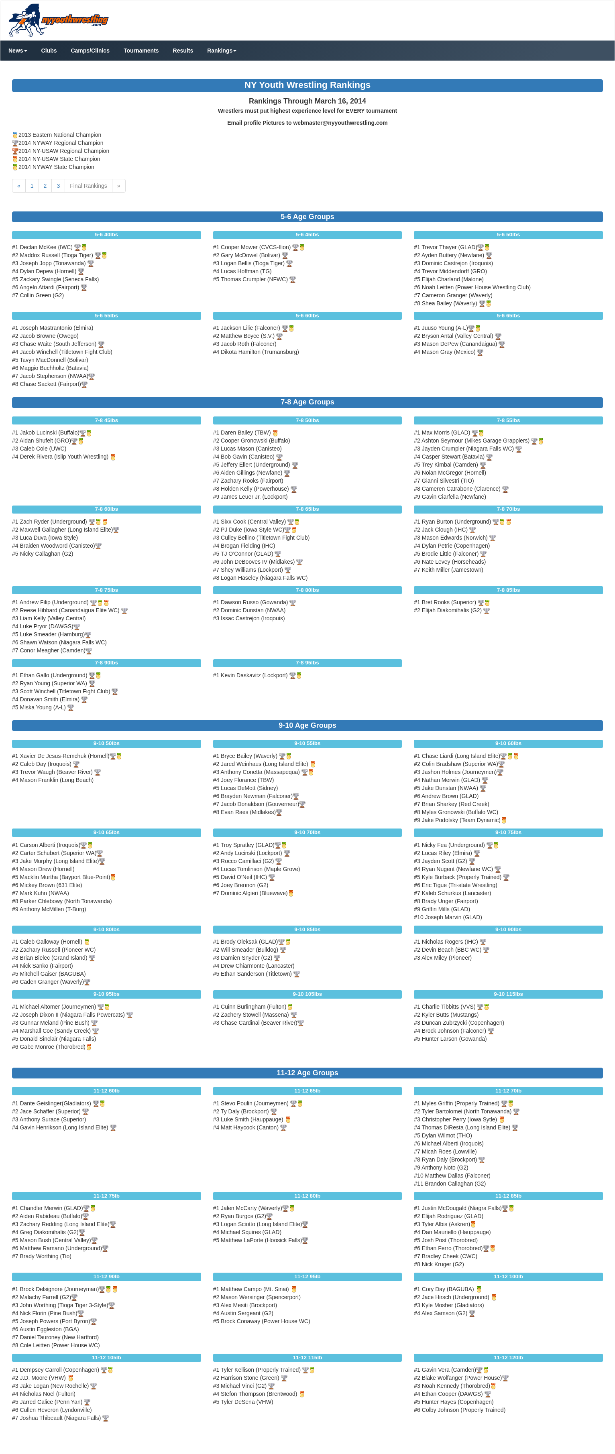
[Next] (119, 186)
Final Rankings (88, 186)
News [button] (17, 50)
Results (183, 50)
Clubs (49, 50)
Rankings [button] (221, 50)
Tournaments (141, 50)
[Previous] (19, 186)
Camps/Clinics (90, 50)
